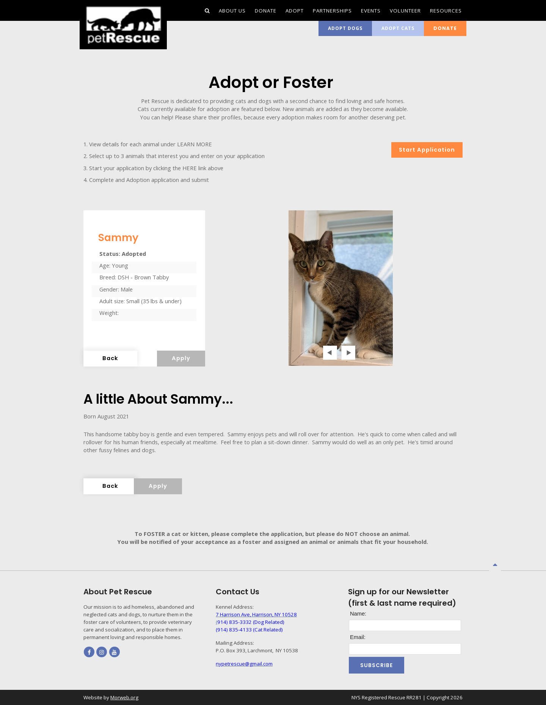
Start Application (427, 150)
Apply (181, 358)
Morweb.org (124, 697)
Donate (445, 28)
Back (110, 358)
